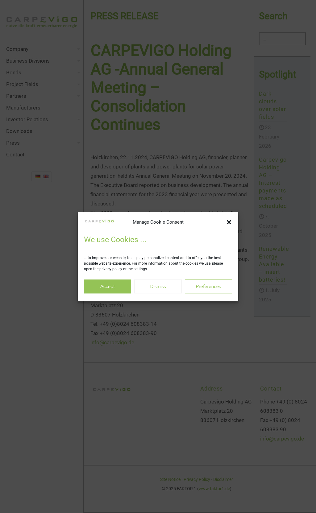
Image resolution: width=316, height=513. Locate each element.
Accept (107, 286)
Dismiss (158, 286)
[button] (229, 222)
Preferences (208, 286)
